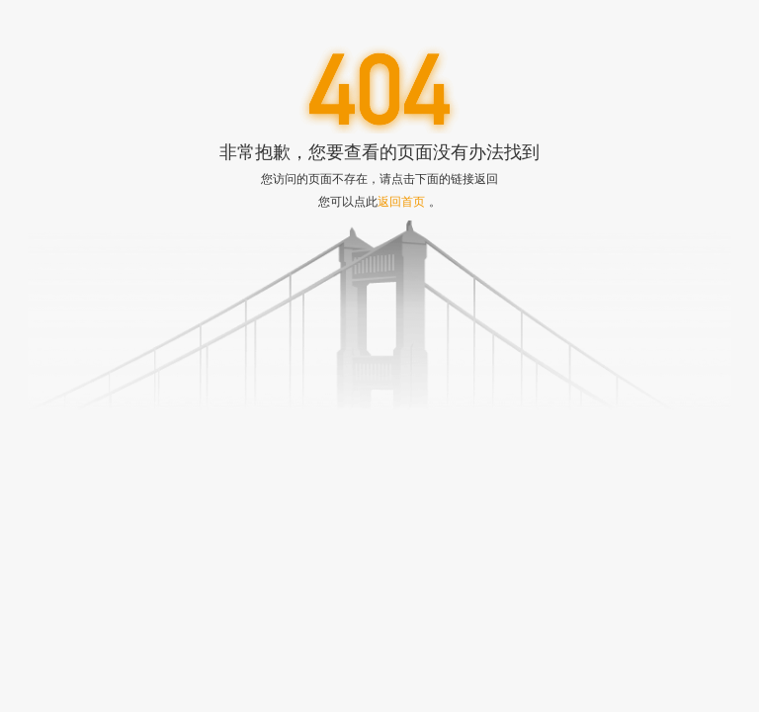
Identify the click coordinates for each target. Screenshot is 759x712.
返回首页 (401, 201)
